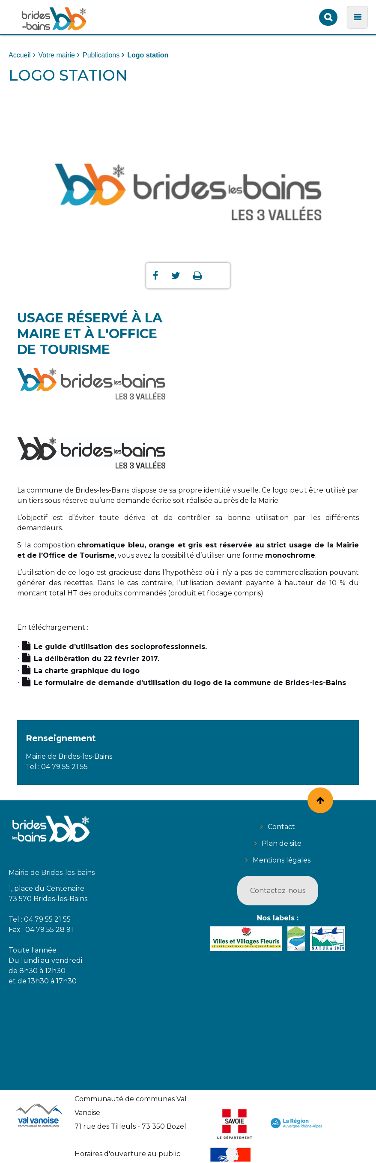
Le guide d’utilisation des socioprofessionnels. (120, 647)
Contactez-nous (277, 891)
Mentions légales (281, 860)
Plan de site (281, 843)
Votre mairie (57, 55)
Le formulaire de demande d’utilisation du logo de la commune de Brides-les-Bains (190, 683)
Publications (101, 55)
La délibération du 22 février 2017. (96, 659)
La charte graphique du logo (87, 671)
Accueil (20, 55)
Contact (281, 827)
